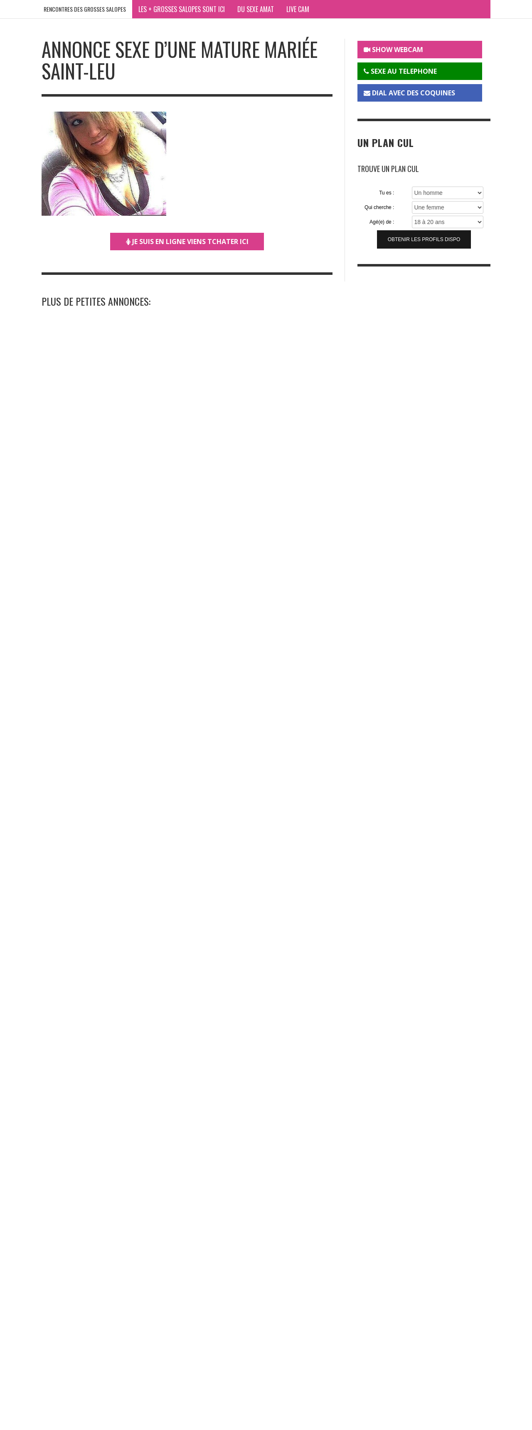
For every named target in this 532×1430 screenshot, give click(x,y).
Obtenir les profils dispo (424, 239)
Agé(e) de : (381, 222)
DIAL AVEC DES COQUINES (409, 92)
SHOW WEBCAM (393, 49)
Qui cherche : (379, 207)
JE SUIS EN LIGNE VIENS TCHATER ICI (187, 241)
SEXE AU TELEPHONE (400, 71)
